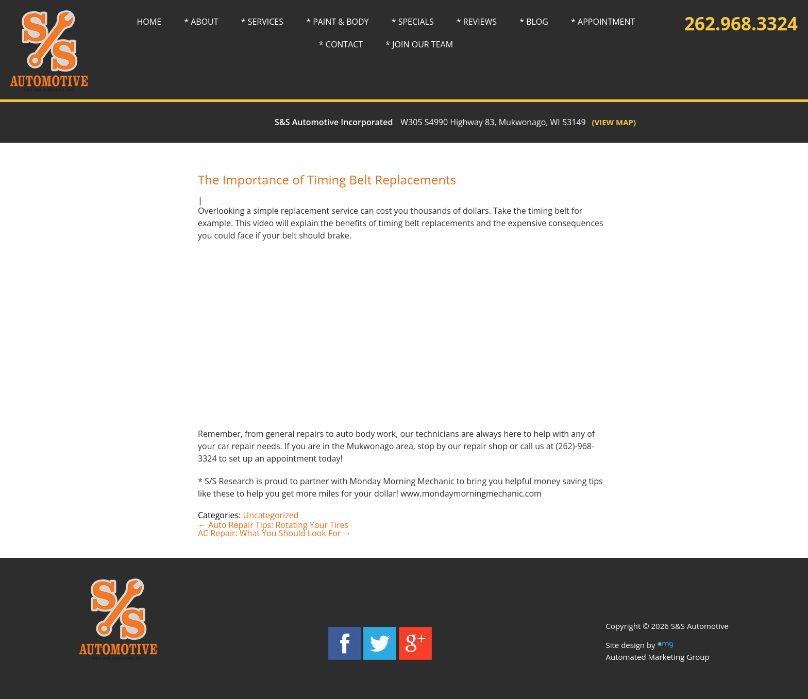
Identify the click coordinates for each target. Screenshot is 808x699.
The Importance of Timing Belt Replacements (327, 179)
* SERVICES (262, 21)
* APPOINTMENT (603, 21)
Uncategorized (271, 515)
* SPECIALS (413, 21)
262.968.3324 (741, 23)
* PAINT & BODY (337, 21)
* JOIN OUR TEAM (419, 44)
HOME (149, 21)
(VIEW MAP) (611, 122)
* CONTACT (341, 44)
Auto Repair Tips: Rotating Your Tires (273, 525)
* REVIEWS (477, 21)
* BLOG (533, 21)
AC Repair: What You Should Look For (274, 533)
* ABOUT (201, 21)
